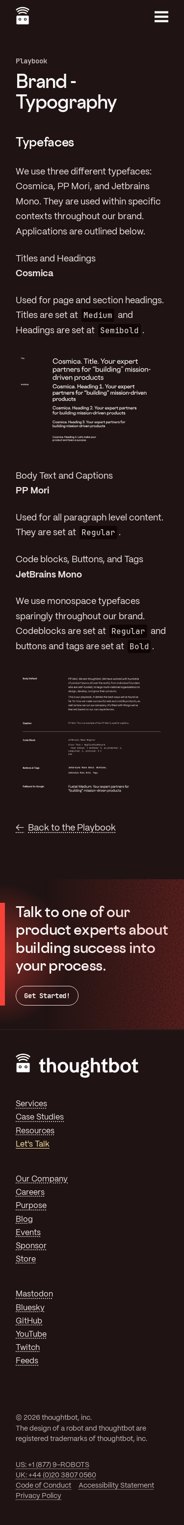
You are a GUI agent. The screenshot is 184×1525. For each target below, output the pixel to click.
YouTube (31, 1334)
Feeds (27, 1361)
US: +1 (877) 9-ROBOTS (52, 1465)
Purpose (31, 1205)
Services (31, 1104)
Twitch (28, 1348)
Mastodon (34, 1294)
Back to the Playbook (72, 828)
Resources (35, 1131)
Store (26, 1259)
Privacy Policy (38, 1496)
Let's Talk (33, 1144)
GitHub (29, 1321)
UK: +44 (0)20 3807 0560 (56, 1475)
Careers (30, 1192)
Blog (24, 1219)
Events (28, 1233)
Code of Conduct (43, 1485)
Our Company (42, 1179)
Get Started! (47, 995)
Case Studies (40, 1117)
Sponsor (31, 1246)
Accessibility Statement (116, 1485)
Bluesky (30, 1308)
